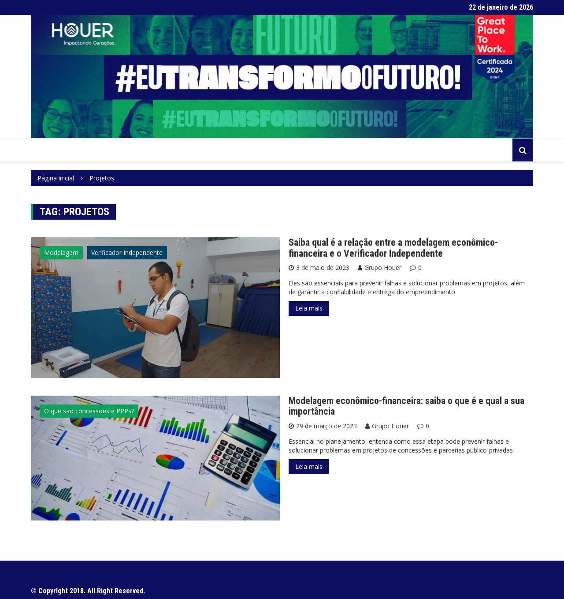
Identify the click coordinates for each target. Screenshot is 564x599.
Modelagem (61, 252)
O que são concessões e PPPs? (89, 411)
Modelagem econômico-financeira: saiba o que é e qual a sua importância (406, 406)
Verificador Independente (127, 252)
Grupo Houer (382, 267)
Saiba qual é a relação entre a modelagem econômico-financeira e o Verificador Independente (393, 247)
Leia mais (309, 308)
